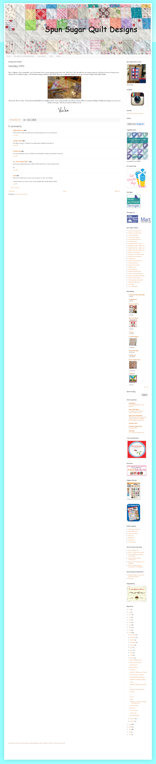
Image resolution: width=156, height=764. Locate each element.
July (131, 648)
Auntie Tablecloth (133, 235)
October (132, 640)
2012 (130, 627)
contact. (58, 56)
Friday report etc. (134, 667)
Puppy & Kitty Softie (133, 265)
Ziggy (131, 699)
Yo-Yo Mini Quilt (132, 286)
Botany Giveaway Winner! (137, 675)
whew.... (132, 682)
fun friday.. (133, 670)
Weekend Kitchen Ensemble (135, 280)
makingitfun (132, 403)
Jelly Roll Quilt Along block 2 (137, 677)
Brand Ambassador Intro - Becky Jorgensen (137, 405)
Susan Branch (132, 542)
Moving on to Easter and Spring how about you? (138, 702)
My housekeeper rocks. (136, 660)
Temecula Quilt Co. (134, 304)
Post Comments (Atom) (21, 194)
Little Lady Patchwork (134, 529)
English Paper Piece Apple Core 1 (136, 246)
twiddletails (132, 374)
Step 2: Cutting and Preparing (136, 552)
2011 (130, 630)
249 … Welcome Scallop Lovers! (136, 432)
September (133, 642)
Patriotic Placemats (133, 263)
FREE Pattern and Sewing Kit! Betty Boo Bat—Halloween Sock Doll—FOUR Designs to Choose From (138, 418)
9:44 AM (15, 135)
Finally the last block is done (137, 689)
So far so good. (133, 710)
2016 (130, 617)
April (131, 655)
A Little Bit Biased (133, 337)
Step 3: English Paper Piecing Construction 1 (135, 555)
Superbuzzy (131, 540)
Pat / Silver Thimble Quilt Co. (21, 162)
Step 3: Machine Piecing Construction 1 (134, 559)
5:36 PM (15, 184)
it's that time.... (134, 713)
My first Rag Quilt (134, 715)
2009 (130, 724)
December (132, 635)
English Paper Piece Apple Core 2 (136, 248)
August (132, 645)
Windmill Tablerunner (134, 282)
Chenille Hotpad (132, 242)
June (131, 650)
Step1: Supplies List (133, 550)
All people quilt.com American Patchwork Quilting (136, 575)
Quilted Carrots (132, 267)
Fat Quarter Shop (132, 534)
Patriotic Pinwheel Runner (135, 261)
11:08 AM (15, 146)
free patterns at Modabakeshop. (24, 56)
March (132, 658)
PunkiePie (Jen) (17, 151)
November (133, 637)
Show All (146, 387)
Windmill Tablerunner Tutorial (138, 684)
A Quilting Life (133, 299)
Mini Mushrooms (132, 531)
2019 (130, 610)
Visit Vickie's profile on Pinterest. (135, 113)
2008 (130, 727)
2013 (130, 625)
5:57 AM (15, 170)
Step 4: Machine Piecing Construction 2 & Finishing (135, 566)
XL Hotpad (131, 284)
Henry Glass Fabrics (134, 409)
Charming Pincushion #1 (134, 239)
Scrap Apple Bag (132, 269)
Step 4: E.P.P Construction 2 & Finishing (136, 562)
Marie (14, 176)
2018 (130, 612)
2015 (130, 620)
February (132, 719)
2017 (130, 615)
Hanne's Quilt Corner (134, 360)
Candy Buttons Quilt (133, 237)
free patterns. (42, 56)
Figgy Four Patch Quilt (134, 252)
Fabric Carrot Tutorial (135, 662)
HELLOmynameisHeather (135, 416)
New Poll (132, 692)
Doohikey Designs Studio (135, 426)
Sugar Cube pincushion (134, 278)
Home (9, 56)
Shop (51, 56)
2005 (130, 735)
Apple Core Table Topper (134, 233)
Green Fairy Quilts (133, 351)
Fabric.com (131, 536)
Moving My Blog (133, 428)
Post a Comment (15, 188)
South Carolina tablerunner (135, 274)
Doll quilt (130, 579)
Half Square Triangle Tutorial (136, 254)
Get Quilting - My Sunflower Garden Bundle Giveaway (136, 411)
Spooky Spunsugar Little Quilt (136, 276)
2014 (130, 622)
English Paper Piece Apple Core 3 (136, 250)
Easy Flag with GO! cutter (135, 244)
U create (131, 332)
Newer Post (12, 191)
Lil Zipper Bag (131, 259)
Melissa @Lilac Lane (18, 130)
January (132, 721)
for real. (132, 697)
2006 (130, 732)
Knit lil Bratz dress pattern (135, 256)
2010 (130, 633)
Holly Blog (131, 431)
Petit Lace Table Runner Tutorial (138, 672)
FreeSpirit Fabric (133, 423)
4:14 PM (15, 156)
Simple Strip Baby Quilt (134, 271)
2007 (130, 729)
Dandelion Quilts (17, 141)
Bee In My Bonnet (133, 318)
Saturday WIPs (134, 706)
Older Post (117, 191)
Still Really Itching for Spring (137, 680)
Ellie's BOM (131, 538)
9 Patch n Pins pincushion (135, 231)
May (131, 653)
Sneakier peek (133, 665)
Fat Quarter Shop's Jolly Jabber (137, 295)
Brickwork (132, 708)
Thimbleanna (132, 355)
